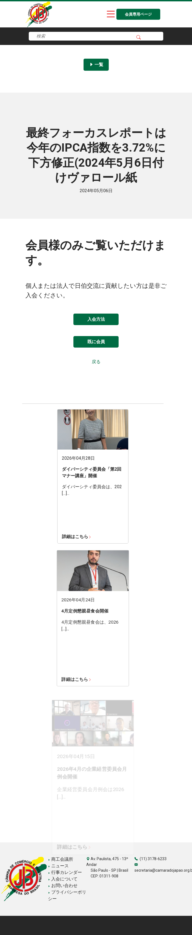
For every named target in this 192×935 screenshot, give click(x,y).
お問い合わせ (63, 885)
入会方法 (96, 319)
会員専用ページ (138, 14)
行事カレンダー (65, 872)
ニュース (58, 865)
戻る (96, 361)
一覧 (96, 64)
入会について (63, 879)
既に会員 (96, 341)
